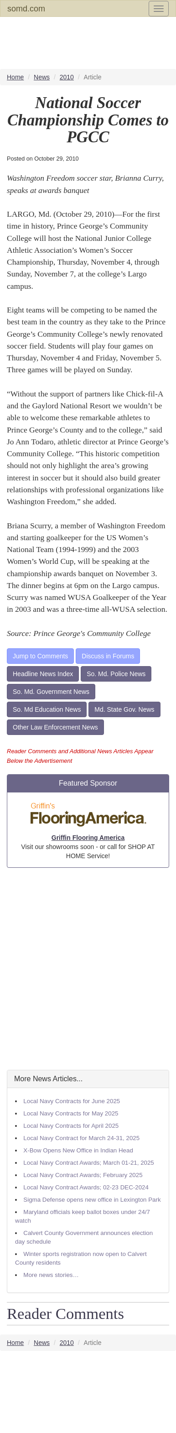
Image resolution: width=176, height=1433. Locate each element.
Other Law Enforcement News (55, 727)
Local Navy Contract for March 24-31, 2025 (81, 1138)
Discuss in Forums (108, 656)
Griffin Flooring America (88, 837)
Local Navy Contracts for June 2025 (71, 1101)
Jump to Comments (40, 656)
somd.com (26, 8)
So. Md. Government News (51, 691)
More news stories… (50, 1274)
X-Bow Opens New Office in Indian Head (78, 1150)
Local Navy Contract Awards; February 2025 (82, 1175)
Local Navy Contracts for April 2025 (71, 1125)
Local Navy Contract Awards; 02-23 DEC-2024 (86, 1187)
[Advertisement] (88, 969)
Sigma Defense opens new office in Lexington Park (91, 1199)
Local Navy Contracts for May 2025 (70, 1113)
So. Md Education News (47, 709)
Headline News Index (43, 673)
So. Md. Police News (116, 673)
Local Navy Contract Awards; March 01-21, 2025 (88, 1162)
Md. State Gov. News (124, 709)
